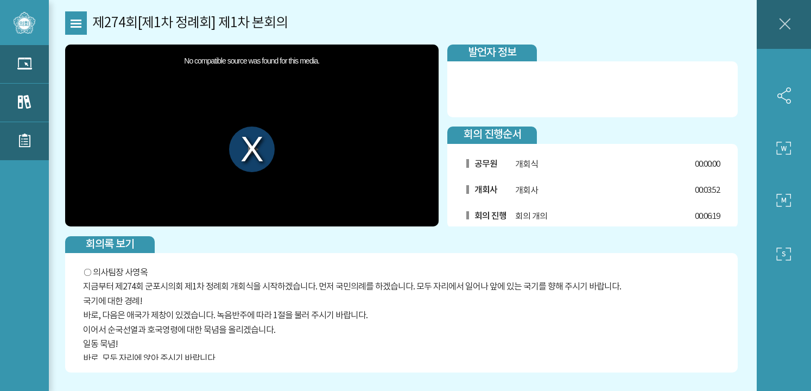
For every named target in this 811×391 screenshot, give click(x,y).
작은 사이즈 (784, 254)
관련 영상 (24, 64)
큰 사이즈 (784, 148)
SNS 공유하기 (784, 95)
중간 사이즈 (784, 201)
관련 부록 (24, 141)
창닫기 (784, 24)
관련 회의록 (24, 103)
